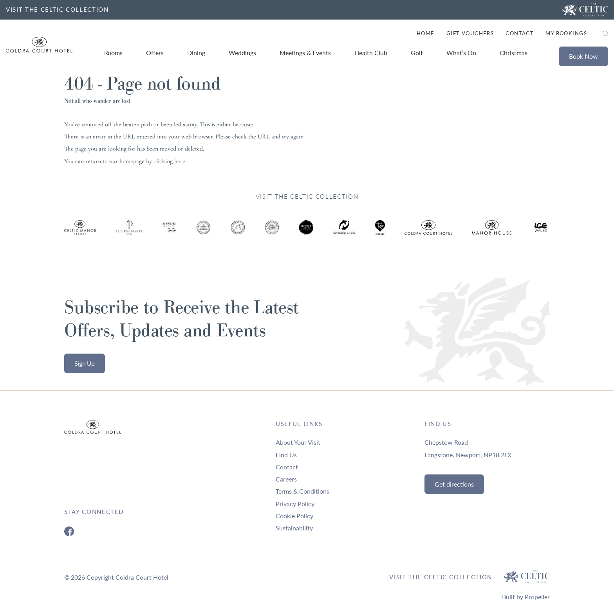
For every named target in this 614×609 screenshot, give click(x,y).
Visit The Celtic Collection (440, 576)
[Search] (596, 34)
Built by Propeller (526, 596)
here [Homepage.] (179, 161)
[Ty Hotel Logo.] (80, 233)
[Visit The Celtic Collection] (585, 9)
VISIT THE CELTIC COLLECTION (57, 9)
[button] (605, 33)
